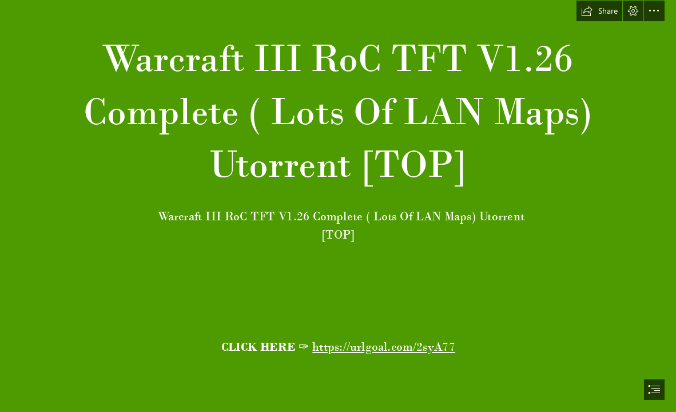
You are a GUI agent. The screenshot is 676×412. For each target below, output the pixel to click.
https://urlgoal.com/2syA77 (383, 347)
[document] (338, 206)
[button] (599, 11)
